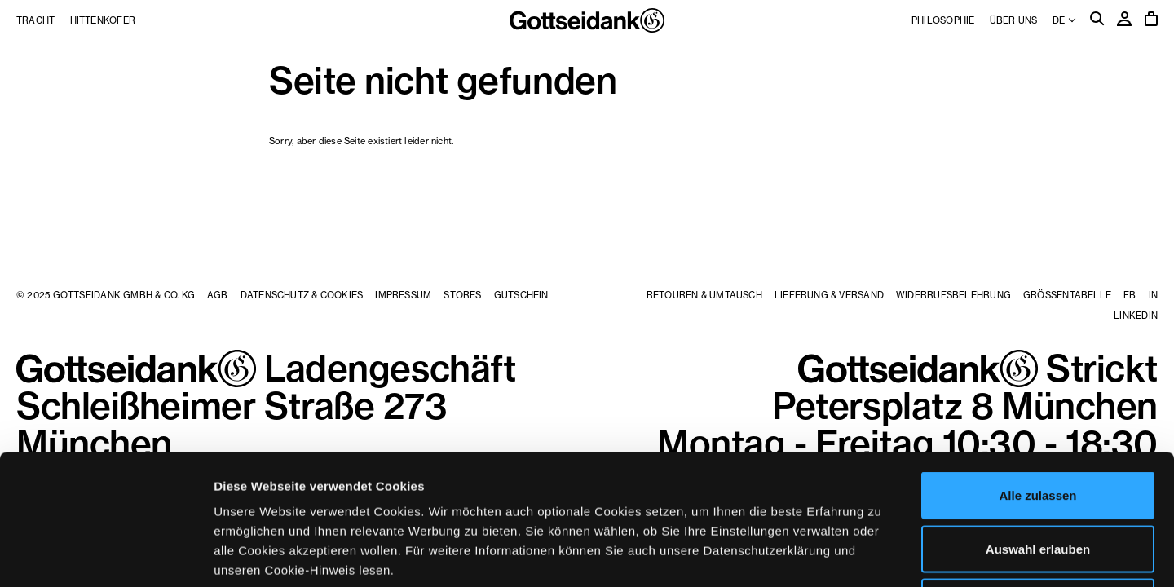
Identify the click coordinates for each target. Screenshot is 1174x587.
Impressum (403, 295)
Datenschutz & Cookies (302, 295)
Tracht (35, 20)
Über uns (1014, 20)
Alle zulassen (1037, 373)
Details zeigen (867, 555)
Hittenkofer (102, 20)
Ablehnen (1038, 480)
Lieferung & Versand (829, 295)
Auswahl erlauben (1038, 427)
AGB (217, 295)
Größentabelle (1067, 295)
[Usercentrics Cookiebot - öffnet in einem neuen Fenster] (105, 555)
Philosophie (942, 20)
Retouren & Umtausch (704, 295)
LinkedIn (1136, 315)
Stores (462, 295)
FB (1129, 295)
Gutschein (521, 295)
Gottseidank (587, 20)
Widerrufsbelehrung (953, 295)
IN (1153, 295)
